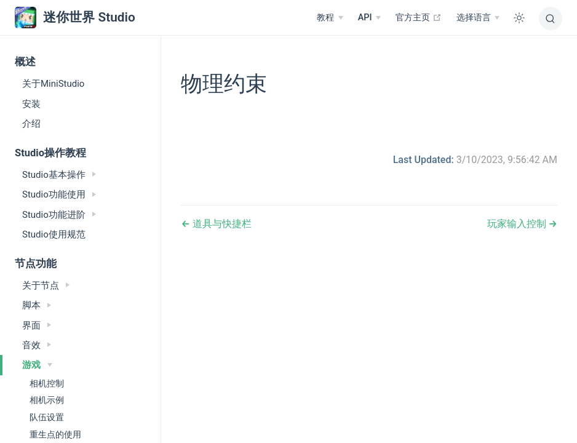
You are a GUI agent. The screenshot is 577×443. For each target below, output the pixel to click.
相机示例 (47, 400)
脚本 (36, 305)
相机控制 (47, 383)
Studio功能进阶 (59, 214)
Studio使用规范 (54, 234)
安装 (31, 104)
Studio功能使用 (59, 194)
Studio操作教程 (50, 153)
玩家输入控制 (518, 223)
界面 (36, 325)
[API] (369, 18)
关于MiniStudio (53, 83)
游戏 (37, 364)
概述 (25, 62)
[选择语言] (477, 18)
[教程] (330, 18)
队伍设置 (47, 417)
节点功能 (36, 263)
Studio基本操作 (59, 174)
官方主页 (419, 17)
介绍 (31, 123)
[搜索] (550, 18)
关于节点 (46, 285)
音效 (36, 345)
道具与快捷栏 (221, 223)
